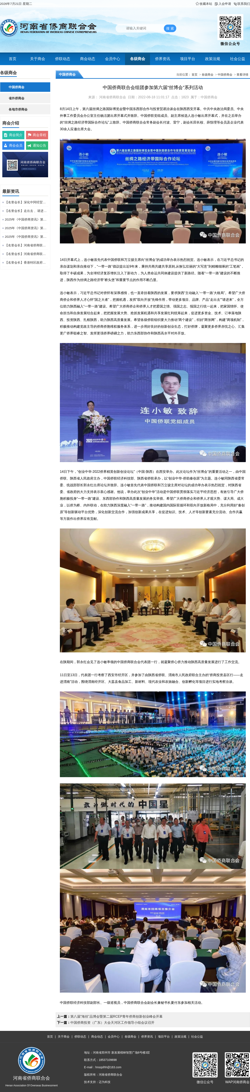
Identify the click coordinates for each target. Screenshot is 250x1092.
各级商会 (137, 59)
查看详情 (242, 74)
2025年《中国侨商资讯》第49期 (26, 228)
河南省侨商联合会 (112, 97)
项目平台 (187, 59)
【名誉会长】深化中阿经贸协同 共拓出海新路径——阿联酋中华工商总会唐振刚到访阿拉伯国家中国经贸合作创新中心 (26, 202)
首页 (12, 59)
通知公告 (39, 145)
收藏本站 (203, 3)
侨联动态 (62, 59)
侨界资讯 (162, 59)
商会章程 (39, 135)
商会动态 (87, 59)
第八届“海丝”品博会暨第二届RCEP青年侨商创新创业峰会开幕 (116, 1016)
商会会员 (15, 145)
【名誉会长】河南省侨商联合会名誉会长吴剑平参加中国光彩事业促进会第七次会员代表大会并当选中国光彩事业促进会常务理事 (26, 254)
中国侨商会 (16, 87)
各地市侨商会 (18, 109)
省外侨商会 (16, 98)
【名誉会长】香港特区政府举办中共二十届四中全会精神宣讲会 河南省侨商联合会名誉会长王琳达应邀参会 (26, 262)
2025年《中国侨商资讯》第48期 (26, 236)
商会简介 (15, 135)
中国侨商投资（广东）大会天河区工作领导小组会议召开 (112, 1022)
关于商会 (37, 59)
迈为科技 (105, 1082)
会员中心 (112, 59)
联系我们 (241, 3)
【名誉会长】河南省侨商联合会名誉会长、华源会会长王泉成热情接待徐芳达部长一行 (26, 245)
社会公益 (237, 59)
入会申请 (222, 3)
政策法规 (212, 59)
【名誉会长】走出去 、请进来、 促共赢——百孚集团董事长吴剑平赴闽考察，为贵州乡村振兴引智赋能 (26, 211)
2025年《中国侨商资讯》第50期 (26, 219)
